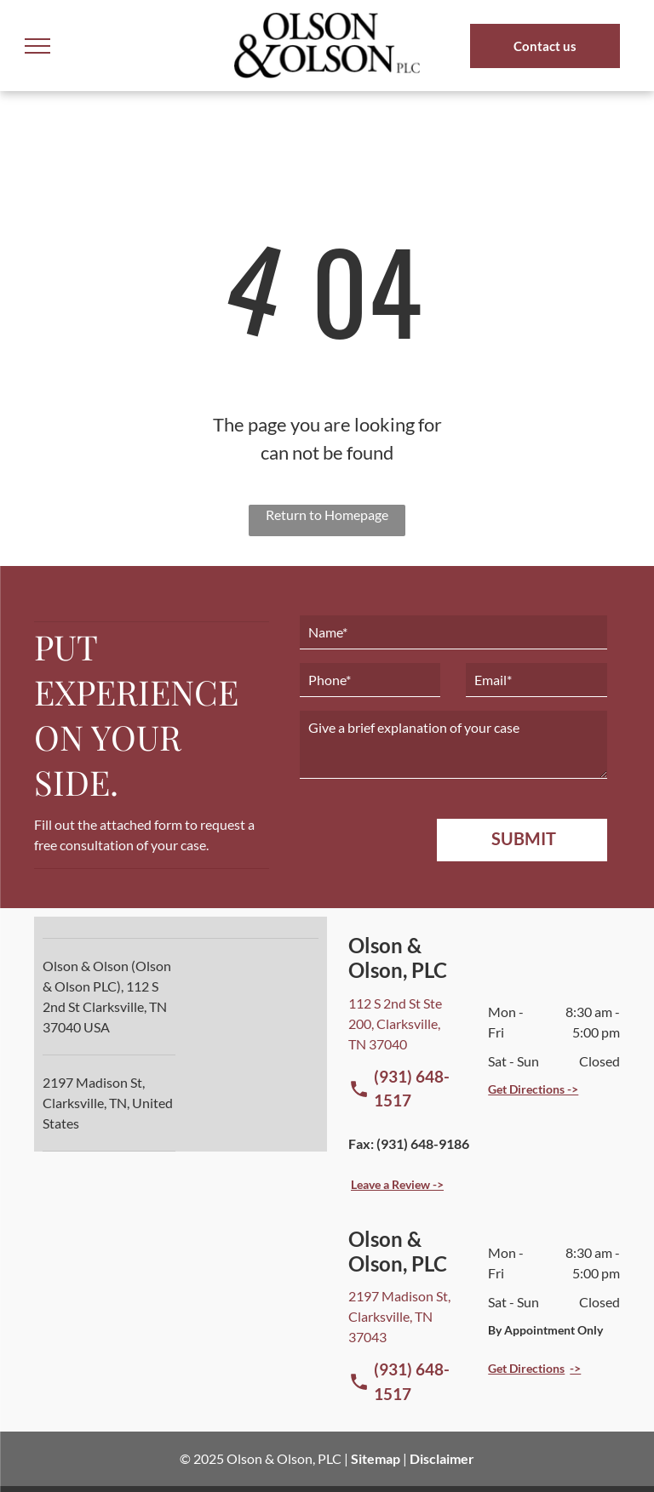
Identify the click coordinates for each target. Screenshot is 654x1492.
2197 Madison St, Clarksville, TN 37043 (399, 1316)
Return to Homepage (327, 514)
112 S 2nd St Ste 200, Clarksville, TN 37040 (395, 1023)
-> (575, 1368)
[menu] (37, 46)
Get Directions (526, 1368)
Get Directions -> (533, 1089)
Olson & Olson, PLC (284, 1458)
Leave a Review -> (397, 1184)
